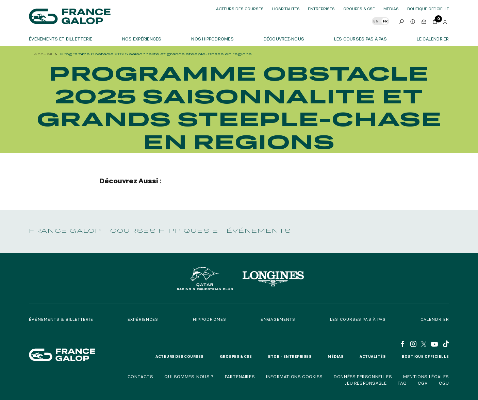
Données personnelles (363, 376)
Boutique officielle (425, 356)
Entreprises (321, 8)
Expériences (143, 319)
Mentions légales (426, 376)
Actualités (372, 356)
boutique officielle (428, 8)
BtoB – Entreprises (289, 356)
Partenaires (240, 376)
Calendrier (435, 319)
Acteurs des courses (240, 8)
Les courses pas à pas (360, 38)
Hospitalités (286, 8)
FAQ (402, 383)
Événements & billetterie (61, 319)
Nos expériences (142, 38)
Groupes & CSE (359, 8)
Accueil (43, 54)
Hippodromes (209, 319)
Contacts (140, 376)
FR (385, 21)
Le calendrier (433, 38)
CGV (423, 383)
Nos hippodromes (212, 38)
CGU (444, 383)
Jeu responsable (365, 383)
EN (376, 21)
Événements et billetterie (60, 38)
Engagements (278, 319)
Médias (391, 8)
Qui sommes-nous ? (188, 376)
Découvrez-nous (284, 38)
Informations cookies (294, 376)
